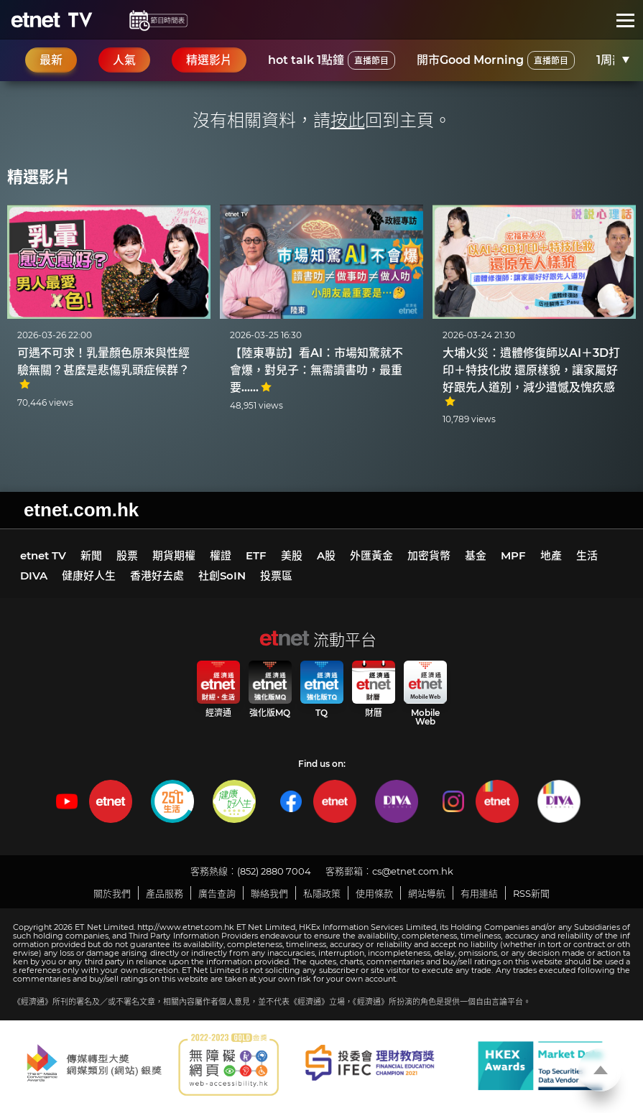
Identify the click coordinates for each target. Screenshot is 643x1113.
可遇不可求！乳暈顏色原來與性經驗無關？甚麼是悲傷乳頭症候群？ (103, 368)
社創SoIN (222, 575)
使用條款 (374, 893)
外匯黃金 (371, 555)
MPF (513, 555)
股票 (127, 555)
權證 (220, 555)
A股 (326, 555)
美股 (291, 555)
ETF (256, 555)
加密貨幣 (428, 555)
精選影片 (38, 177)
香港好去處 (157, 575)
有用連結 (479, 893)
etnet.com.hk (81, 510)
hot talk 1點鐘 (331, 60)
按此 (347, 120)
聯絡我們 (269, 893)
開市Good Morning (496, 60)
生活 (587, 555)
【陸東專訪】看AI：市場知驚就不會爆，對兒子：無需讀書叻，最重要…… (316, 370)
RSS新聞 (531, 893)
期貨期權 (173, 555)
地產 (551, 555)
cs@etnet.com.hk (412, 871)
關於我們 (112, 893)
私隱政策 (322, 893)
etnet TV (43, 555)
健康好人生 (89, 575)
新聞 (91, 555)
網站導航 (426, 893)
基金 (475, 555)
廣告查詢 (217, 893)
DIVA (33, 575)
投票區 (276, 575)
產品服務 (164, 893)
